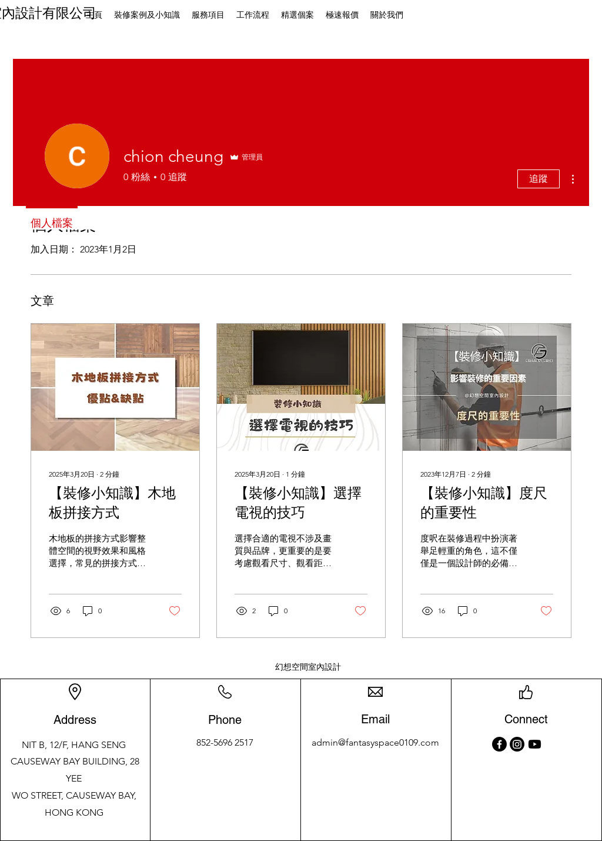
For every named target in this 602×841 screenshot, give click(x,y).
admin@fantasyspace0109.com (375, 742)
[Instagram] (517, 744)
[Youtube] (534, 744)
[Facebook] (499, 744)
